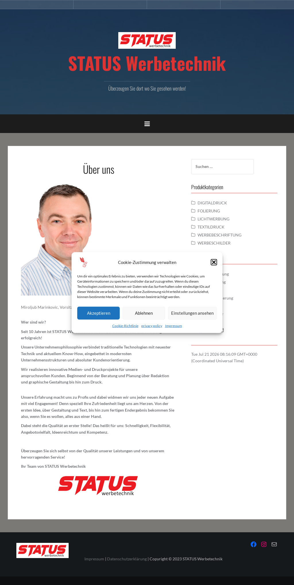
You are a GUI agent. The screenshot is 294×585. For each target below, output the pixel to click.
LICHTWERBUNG (213, 218)
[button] (214, 262)
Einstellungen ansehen (192, 313)
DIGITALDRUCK (212, 202)
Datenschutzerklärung (127, 558)
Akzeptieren (98, 313)
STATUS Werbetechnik (147, 63)
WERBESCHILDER (214, 242)
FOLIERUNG (209, 210)
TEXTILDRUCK (211, 226)
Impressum (173, 325)
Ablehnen (144, 313)
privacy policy (151, 325)
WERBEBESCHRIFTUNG (219, 234)
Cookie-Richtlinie (125, 325)
